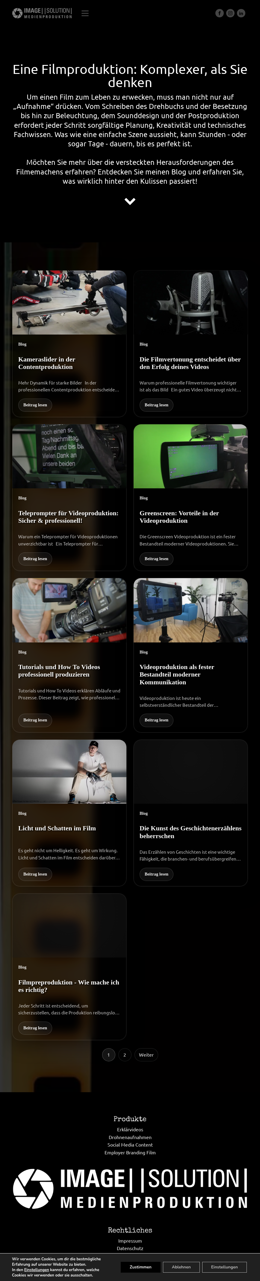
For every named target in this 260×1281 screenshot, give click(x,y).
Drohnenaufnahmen (130, 1166)
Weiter (146, 1054)
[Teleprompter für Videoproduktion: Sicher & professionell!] (69, 497)
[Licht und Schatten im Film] (69, 813)
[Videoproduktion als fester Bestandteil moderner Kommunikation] (191, 655)
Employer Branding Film (130, 1181)
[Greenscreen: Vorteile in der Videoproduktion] (191, 497)
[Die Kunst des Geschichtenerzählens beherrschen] (191, 813)
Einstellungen (36, 1270)
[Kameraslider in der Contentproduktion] (69, 344)
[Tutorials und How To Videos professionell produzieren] (69, 655)
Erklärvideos (130, 1158)
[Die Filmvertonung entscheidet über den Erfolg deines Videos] (191, 344)
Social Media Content (130, 1174)
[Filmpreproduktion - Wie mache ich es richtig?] (69, 966)
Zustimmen (141, 1267)
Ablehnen (181, 1267)
